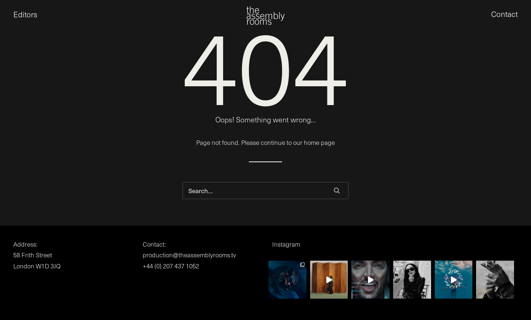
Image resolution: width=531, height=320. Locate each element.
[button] (13, 18)
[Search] (265, 190)
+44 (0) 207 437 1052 (171, 266)
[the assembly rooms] (265, 19)
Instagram (286, 244)
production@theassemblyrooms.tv (189, 255)
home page (319, 142)
